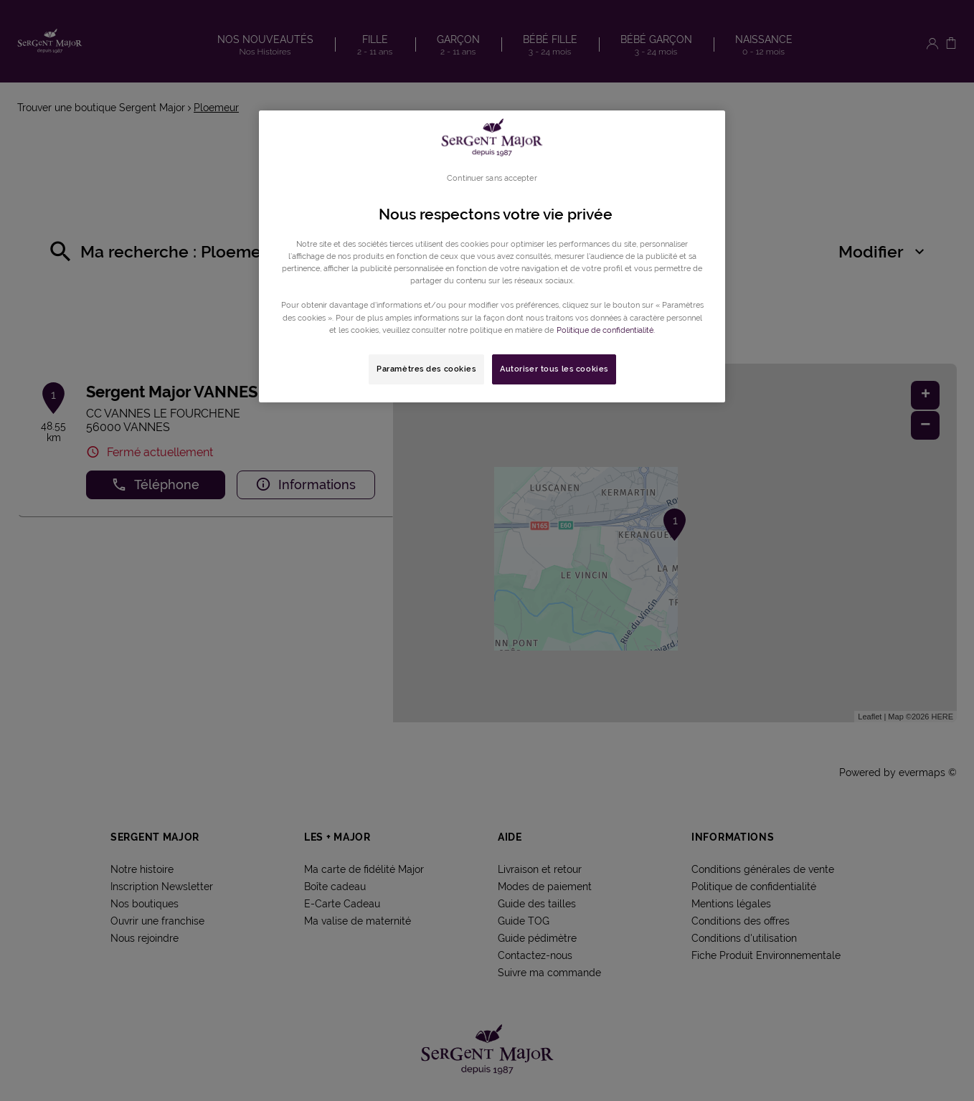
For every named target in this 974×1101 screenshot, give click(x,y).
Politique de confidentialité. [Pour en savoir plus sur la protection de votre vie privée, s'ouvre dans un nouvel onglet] (606, 330)
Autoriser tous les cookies (554, 369)
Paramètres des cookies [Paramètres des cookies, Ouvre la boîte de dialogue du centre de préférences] (426, 369)
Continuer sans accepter (491, 178)
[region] (492, 256)
